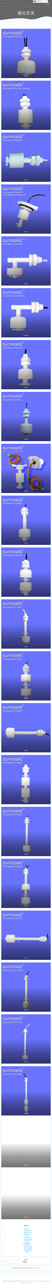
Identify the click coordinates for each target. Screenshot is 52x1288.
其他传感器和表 (28, 1250)
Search (26, 1259)
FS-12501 (26, 1009)
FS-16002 (26, 1113)
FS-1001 (26, 854)
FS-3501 (26, 179)
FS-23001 (26, 1217)
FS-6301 (26, 542)
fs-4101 (26, 387)
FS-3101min (26, 127)
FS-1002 (26, 906)
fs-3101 (26, 76)
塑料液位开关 (27, 1231)
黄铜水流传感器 (28, 1249)
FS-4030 (26, 283)
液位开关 (27, 1229)
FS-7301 (26, 646)
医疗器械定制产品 (27, 1243)
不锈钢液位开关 (28, 1232)
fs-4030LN (26, 335)
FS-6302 (26, 594)
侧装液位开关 (27, 1234)
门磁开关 (27, 1236)
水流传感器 (27, 1245)
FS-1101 (26, 957)
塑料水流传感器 (28, 1247)
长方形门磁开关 (28, 1238)
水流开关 (27, 1241)
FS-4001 (26, 231)
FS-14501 (26, 1061)
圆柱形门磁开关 (28, 1240)
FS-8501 (26, 750)
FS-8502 (26, 802)
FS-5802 (26, 491)
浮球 (27, 1252)
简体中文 (37, 1)
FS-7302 (26, 698)
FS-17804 (26, 1165)
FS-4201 (26, 439)
